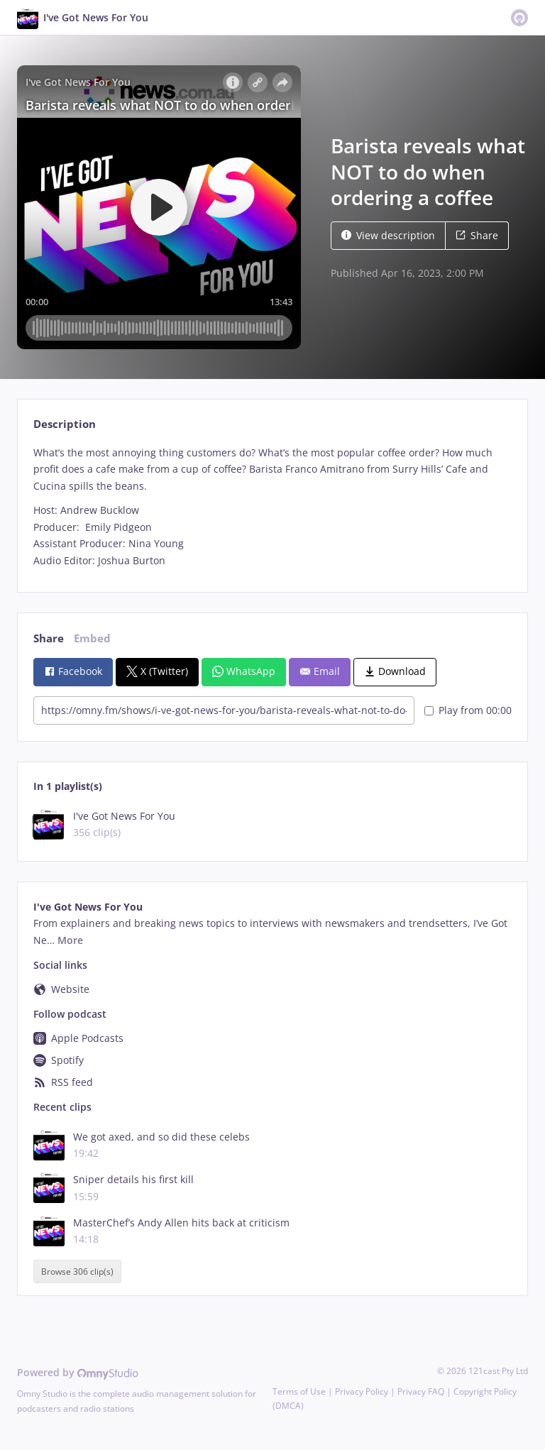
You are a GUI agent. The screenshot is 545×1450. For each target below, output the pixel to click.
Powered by (77, 1372)
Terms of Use (299, 1391)
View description (388, 235)
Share (477, 235)
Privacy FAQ (420, 1391)
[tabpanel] (272, 506)
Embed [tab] (92, 638)
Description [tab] (64, 424)
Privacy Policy (361, 1391)
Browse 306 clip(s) (77, 1271)
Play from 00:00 (468, 710)
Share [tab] (48, 638)
